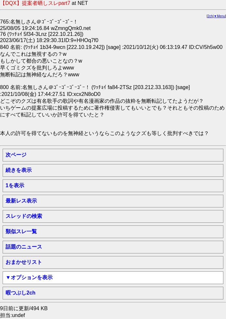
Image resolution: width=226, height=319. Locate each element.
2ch (210, 16)
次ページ (16, 155)
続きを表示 (19, 170)
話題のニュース (24, 247)
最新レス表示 (21, 201)
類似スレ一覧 (21, 231)
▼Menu (219, 16)
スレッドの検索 (24, 216)
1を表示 (15, 185)
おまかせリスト (24, 262)
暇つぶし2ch (21, 293)
